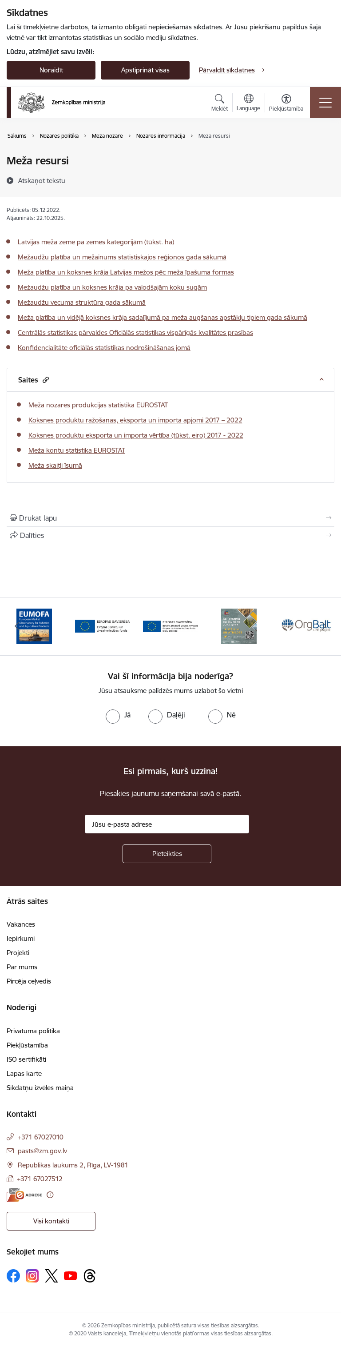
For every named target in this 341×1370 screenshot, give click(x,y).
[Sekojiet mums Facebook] (13, 1275)
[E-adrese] (24, 1194)
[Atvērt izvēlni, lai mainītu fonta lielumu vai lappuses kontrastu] (286, 104)
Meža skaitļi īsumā (55, 465)
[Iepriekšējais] (17, 626)
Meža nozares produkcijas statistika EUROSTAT (98, 405)
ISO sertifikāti (26, 1059)
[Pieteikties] (167, 853)
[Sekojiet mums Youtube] (70, 1275)
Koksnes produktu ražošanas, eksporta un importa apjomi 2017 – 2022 (135, 420)
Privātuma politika (33, 1031)
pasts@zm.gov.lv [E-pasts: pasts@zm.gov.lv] (42, 1151)
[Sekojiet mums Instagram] (32, 1275)
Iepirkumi (21, 938)
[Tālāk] (324, 626)
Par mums (22, 967)
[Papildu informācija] (50, 1194)
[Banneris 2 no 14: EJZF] (102, 625)
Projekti (18, 952)
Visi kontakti (51, 1221)
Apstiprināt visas (145, 70)
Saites (33, 379)
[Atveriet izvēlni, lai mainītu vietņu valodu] (248, 103)
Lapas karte (24, 1073)
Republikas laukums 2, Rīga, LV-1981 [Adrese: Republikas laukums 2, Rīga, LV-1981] (73, 1165)
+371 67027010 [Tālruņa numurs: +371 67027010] (40, 1137)
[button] (44, 379)
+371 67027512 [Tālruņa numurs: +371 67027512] (40, 1179)
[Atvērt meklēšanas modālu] (219, 104)
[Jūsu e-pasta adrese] (167, 824)
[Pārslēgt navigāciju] (325, 102)
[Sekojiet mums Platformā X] (51, 1275)
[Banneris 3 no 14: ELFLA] (170, 625)
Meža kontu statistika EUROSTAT (76, 450)
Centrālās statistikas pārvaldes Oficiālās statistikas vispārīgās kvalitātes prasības (135, 332)
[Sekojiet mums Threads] (89, 1275)
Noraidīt (51, 70)
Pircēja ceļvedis (29, 981)
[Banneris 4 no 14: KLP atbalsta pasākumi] (239, 625)
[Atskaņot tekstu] (41, 180)
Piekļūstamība (27, 1045)
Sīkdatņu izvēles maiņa (40, 1087)
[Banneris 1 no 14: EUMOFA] (34, 625)
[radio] (118, 714)
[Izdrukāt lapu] (170, 518)
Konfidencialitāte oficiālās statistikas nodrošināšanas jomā (104, 347)
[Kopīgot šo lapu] (170, 535)
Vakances (21, 924)
